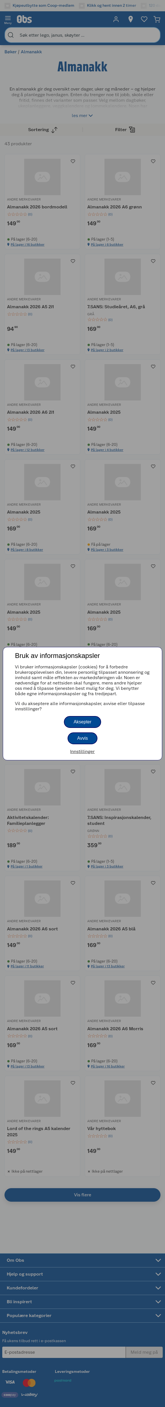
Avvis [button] (82, 738)
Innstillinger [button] (82, 751)
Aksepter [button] (82, 721)
